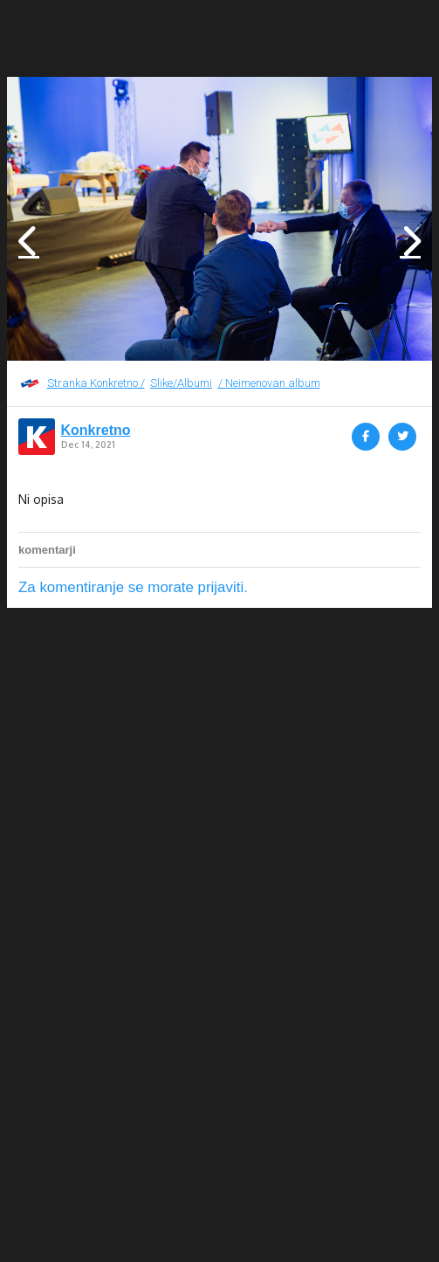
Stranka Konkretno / (96, 383)
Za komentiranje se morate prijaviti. (133, 587)
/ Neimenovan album (269, 383)
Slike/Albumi (181, 383)
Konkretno (96, 431)
